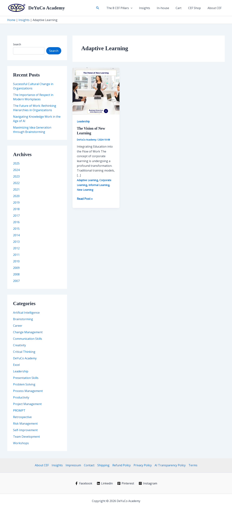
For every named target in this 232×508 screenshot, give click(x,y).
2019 (16, 203)
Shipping (103, 465)
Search (17, 44)
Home (11, 20)
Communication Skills (27, 339)
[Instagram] (147, 483)
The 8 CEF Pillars (124, 8)
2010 (16, 261)
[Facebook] (84, 483)
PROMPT (19, 410)
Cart (181, 8)
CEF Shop (195, 8)
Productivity (21, 397)
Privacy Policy (143, 465)
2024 (16, 170)
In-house (166, 8)
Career (17, 326)
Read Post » (85, 198)
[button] (102, 8)
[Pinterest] (125, 483)
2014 (16, 235)
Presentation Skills (25, 378)
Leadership (20, 371)
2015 (16, 229)
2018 (16, 209)
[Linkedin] (105, 483)
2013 (16, 242)
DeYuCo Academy (46, 8)
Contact (89, 465)
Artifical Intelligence (26, 313)
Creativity (19, 345)
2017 (16, 216)
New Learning (85, 189)
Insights (148, 8)
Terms (192, 465)
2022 (16, 183)
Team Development (26, 437)
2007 (16, 281)
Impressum (73, 465)
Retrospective (22, 417)
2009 (16, 268)
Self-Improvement (25, 430)
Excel (16, 365)
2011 (16, 255)
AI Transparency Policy (170, 465)
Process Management (28, 391)
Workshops (21, 443)
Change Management (28, 332)
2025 (16, 163)
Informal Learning (98, 185)
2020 (16, 196)
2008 (16, 274)
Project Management (27, 404)
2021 (16, 189)
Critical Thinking (24, 352)
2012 (16, 248)
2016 (16, 222)
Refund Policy (121, 465)
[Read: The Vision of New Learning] (95, 91)
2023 (16, 176)
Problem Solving (24, 384)
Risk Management (25, 424)
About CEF (215, 8)
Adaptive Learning (87, 180)
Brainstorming (23, 319)
